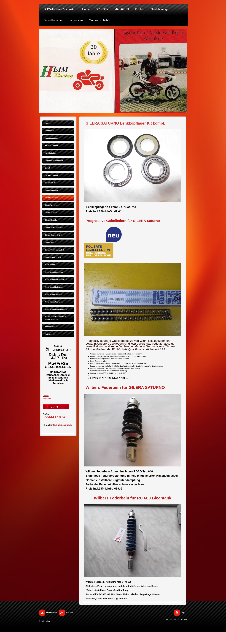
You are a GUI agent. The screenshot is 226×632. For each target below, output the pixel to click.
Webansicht (169, 619)
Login (183, 612)
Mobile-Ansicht (180, 619)
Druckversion (51, 612)
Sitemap (69, 612)
